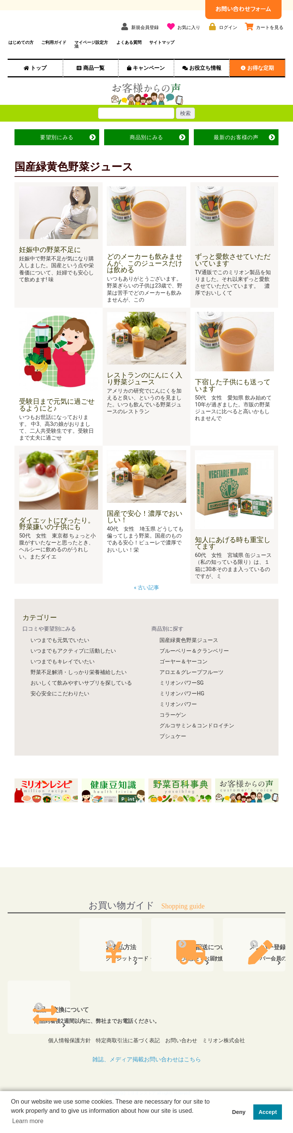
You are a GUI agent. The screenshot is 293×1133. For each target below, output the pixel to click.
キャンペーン (149, 78)
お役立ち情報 (205, 78)
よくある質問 (129, 53)
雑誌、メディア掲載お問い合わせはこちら (146, 1065)
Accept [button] (268, 1112)
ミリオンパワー (178, 715)
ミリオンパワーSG (181, 693)
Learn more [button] (27, 1121)
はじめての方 (21, 53)
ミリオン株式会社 (229, 1049)
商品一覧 (94, 78)
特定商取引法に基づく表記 (126, 1049)
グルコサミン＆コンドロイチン (196, 736)
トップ (39, 78)
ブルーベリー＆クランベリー (194, 661)
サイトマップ (161, 53)
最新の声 (236, 148)
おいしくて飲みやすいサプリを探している (81, 693)
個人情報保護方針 (63, 1049)
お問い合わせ (183, 1049)
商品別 (146, 148)
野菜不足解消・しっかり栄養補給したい (79, 683)
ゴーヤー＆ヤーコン (183, 672)
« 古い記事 (147, 598)
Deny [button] (238, 1112)
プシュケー (172, 747)
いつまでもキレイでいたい (63, 672)
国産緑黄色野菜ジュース (188, 651)
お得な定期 (260, 78)
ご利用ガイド (53, 53)
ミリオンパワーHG (181, 704)
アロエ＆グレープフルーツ (191, 683)
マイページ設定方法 (91, 55)
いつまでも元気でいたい (60, 651)
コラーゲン (172, 725)
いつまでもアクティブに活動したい (73, 661)
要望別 (56, 148)
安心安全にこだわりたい (60, 704)
